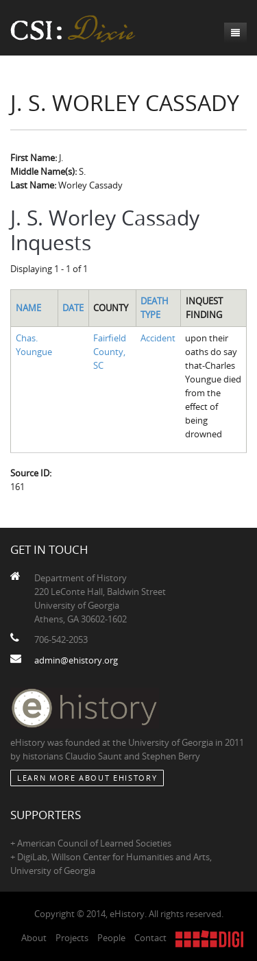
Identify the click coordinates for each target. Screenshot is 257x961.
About (34, 938)
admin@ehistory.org (76, 660)
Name (28, 308)
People (111, 938)
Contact (150, 938)
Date (73, 308)
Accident (157, 338)
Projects (72, 938)
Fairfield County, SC (109, 352)
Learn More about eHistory (87, 778)
